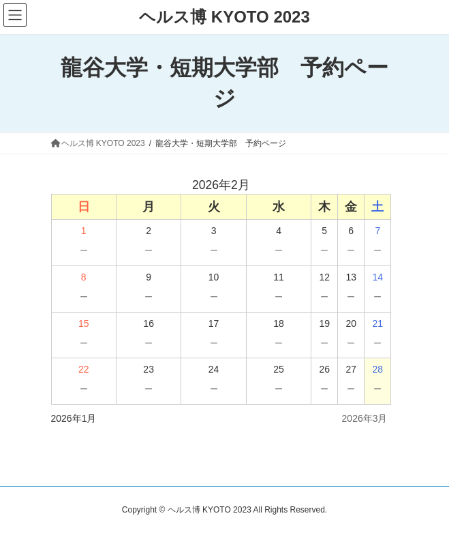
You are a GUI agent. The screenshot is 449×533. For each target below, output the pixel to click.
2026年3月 (365, 418)
